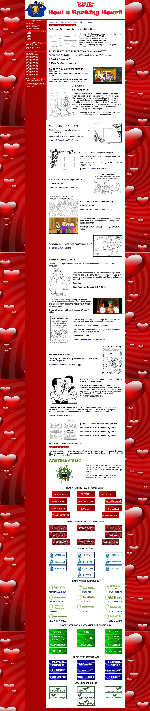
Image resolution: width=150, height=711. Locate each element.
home (51, 22)
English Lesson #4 (32, 59)
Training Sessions (32, 49)
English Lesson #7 (32, 64)
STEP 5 (28, 38)
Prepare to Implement (33, 25)
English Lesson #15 (32, 76)
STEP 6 (28, 40)
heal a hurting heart (63, 22)
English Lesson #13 (32, 73)
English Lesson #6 (32, 62)
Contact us (103, 709)
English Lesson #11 (32, 70)
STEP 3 (28, 35)
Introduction (30, 23)
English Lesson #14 (32, 74)
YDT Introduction (31, 86)
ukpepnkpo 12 (77, 22)
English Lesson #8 (32, 65)
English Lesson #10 (32, 68)
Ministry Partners (31, 46)
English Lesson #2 (32, 56)
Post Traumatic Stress (33, 47)
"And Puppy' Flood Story (34, 80)
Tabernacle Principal (32, 28)
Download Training (32, 22)
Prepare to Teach (31, 26)
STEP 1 (28, 32)
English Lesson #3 (32, 57)
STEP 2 (28, 34)
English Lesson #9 (32, 67)
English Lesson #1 (32, 54)
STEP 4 (28, 37)
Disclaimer (91, 709)
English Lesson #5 (32, 60)
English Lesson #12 (32, 71)
